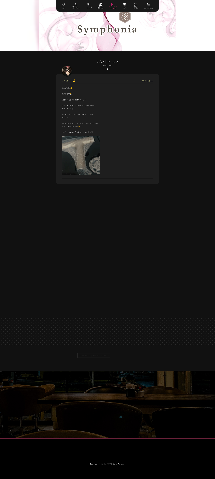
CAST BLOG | (93, 355)
